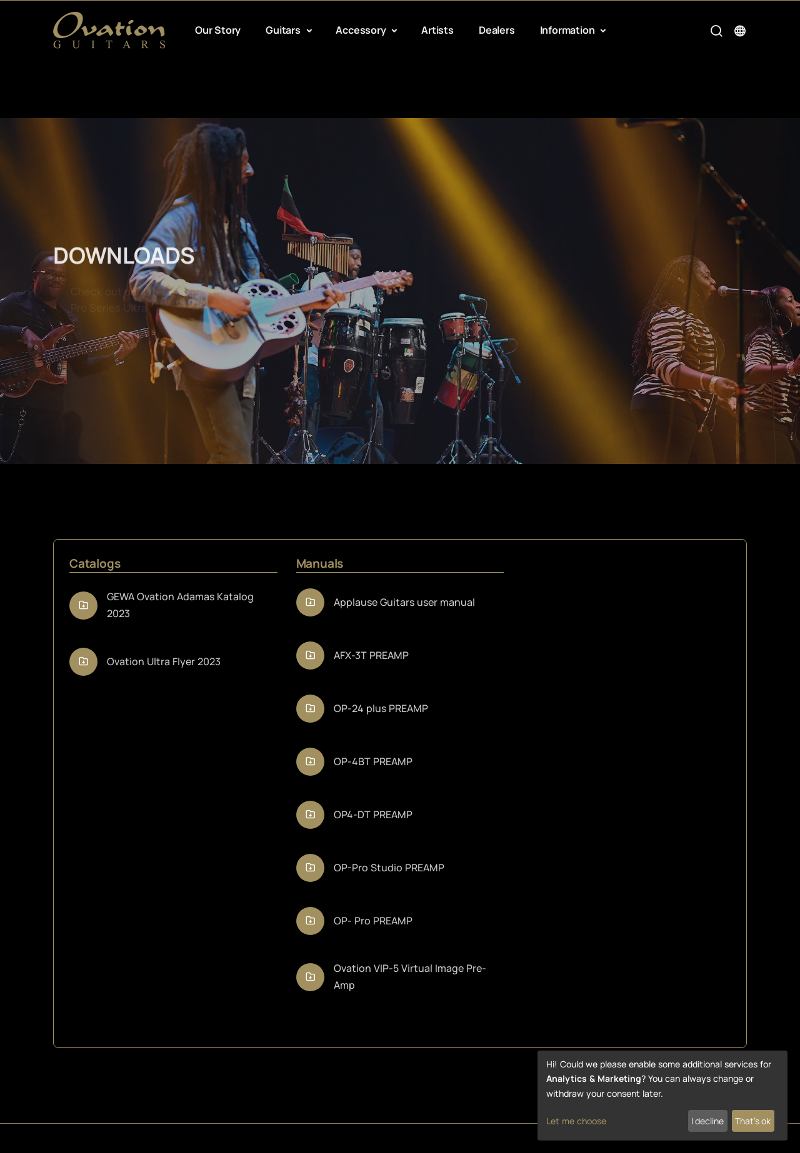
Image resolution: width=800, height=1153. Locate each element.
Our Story (218, 30)
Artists (437, 30)
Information (569, 30)
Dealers (497, 30)
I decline (707, 1121)
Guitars (284, 30)
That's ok (753, 1121)
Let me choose (576, 1121)
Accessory (362, 30)
